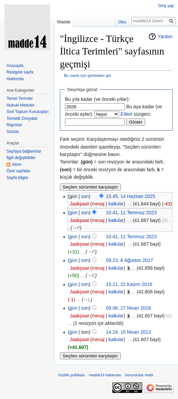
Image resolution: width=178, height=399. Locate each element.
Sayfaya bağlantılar (23, 151)
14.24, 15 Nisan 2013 (128, 332)
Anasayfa (14, 65)
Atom (16, 164)
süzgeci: (135, 114)
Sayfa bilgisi (17, 177)
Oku (122, 21)
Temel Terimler (19, 98)
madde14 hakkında (105, 375)
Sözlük (12, 131)
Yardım (165, 36)
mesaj (98, 203)
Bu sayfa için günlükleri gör (87, 75)
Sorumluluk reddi (139, 375)
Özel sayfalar (18, 171)
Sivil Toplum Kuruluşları (27, 111)
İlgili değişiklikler (21, 157)
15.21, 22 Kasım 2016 (129, 284)
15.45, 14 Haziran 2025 (130, 196)
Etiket (126, 114)
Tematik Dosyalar (22, 118)
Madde (63, 21)
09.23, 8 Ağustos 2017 (129, 260)
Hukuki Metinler (20, 105)
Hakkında (15, 78)
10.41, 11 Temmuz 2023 (131, 212)
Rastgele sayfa (19, 72)
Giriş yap (166, 5)
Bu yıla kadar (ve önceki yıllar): (97, 99)
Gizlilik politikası (71, 375)
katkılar (116, 203)
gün (73, 212)
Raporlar (14, 125)
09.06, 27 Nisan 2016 (128, 308)
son (85, 196)
